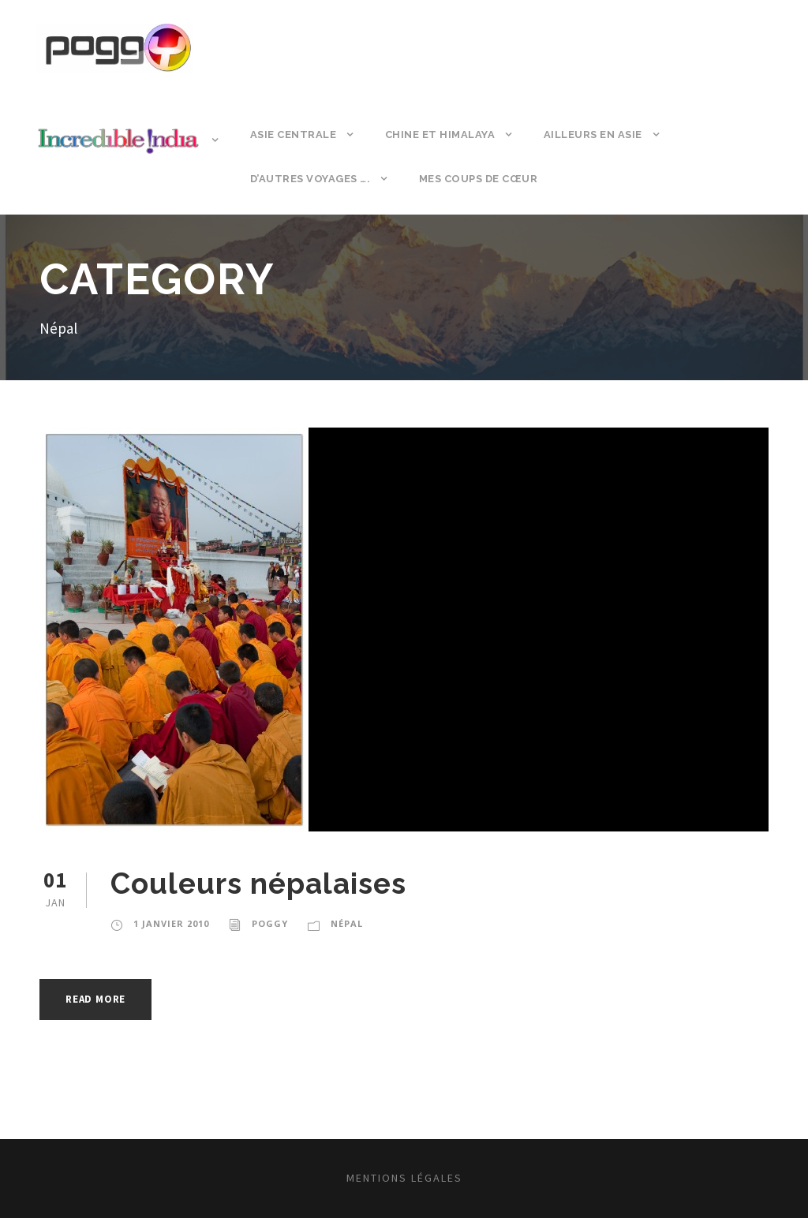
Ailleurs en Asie (593, 134)
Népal (347, 923)
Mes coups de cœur (478, 179)
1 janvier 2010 (171, 923)
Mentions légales (404, 1178)
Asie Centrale (293, 134)
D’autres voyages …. (310, 179)
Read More (95, 999)
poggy (270, 923)
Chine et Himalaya (440, 134)
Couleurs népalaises (258, 883)
